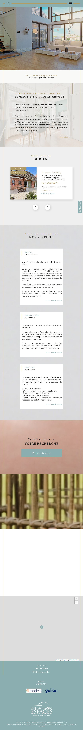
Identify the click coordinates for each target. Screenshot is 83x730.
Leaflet (58, 649)
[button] (47, 204)
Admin (50, 714)
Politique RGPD (69, 714)
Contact (79, 206)
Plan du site (27, 714)
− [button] (76, 591)
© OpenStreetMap (74, 649)
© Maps (64, 649)
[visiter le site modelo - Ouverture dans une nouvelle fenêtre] (34, 680)
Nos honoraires (14, 714)
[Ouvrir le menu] (70, 3)
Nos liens (58, 714)
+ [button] (76, 588)
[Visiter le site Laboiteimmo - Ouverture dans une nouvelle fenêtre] (41, 724)
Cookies (41, 715)
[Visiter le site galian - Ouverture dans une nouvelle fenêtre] (51, 680)
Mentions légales (40, 714)
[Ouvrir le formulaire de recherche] (8, 3)
